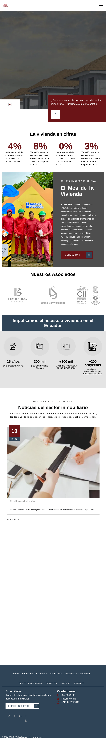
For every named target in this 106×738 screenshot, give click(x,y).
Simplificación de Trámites (22, 500)
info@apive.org (68, 699)
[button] (9, 104)
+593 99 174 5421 (70, 702)
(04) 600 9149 (68, 695)
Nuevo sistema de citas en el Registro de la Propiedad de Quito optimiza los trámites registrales (50, 509)
